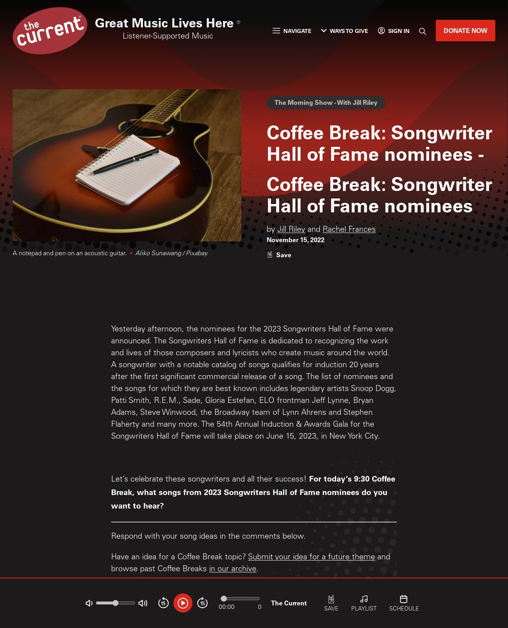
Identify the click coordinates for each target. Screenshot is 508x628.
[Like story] (279, 255)
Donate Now (465, 30)
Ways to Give (344, 31)
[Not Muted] (89, 603)
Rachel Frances (349, 230)
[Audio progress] (240, 598)
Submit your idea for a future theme (311, 558)
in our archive (232, 570)
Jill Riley (291, 230)
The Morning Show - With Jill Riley (326, 102)
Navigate (292, 31)
